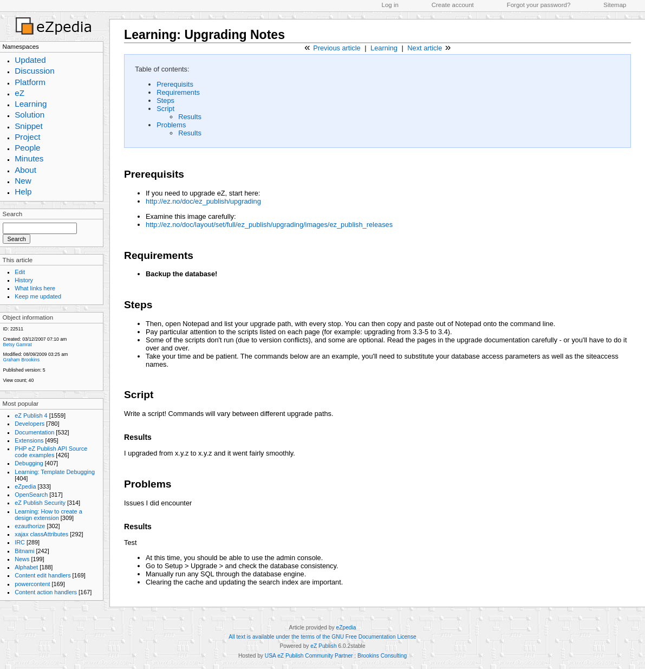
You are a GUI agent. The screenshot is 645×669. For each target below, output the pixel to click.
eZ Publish (323, 646)
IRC (20, 542)
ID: (6, 329)
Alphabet (26, 567)
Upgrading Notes (234, 35)
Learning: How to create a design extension (48, 514)
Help (23, 191)
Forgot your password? (539, 5)
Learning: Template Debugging (55, 472)
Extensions (29, 440)
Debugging (29, 463)
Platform (30, 82)
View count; (15, 380)
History (24, 280)
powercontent (32, 584)
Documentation (34, 432)
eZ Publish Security (40, 502)
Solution (29, 114)
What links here (35, 288)
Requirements (178, 92)
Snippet (29, 126)
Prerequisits (175, 84)
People (27, 147)
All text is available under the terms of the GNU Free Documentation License (322, 637)
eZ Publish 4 (31, 415)
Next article (424, 48)
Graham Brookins (21, 359)
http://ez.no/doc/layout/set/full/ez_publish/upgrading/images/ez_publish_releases (269, 224)
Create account (453, 5)
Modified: (12, 354)
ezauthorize (30, 526)
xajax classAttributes (41, 534)
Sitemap (614, 5)
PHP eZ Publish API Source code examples (51, 451)
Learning (31, 103)
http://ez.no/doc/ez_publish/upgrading (203, 201)
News (22, 559)
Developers (29, 423)
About (25, 169)
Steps (165, 100)
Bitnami (24, 551)
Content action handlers (46, 592)
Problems (171, 125)
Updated (30, 59)
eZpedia (25, 486)
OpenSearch (31, 494)
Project (27, 136)
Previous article (336, 48)
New (23, 180)
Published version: (22, 370)
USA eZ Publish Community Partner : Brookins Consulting (336, 656)
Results (189, 117)
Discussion (35, 70)
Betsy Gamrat (17, 344)
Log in (390, 5)
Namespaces (21, 46)
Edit (20, 272)
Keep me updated (38, 296)
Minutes (29, 158)
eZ (19, 93)
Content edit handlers (42, 575)
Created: (12, 339)
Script (165, 109)
